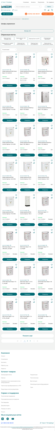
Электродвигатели (6, 374)
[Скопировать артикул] (6, 69)
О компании (26, 2)
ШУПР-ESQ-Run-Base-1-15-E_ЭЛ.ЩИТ (44, 317)
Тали (31, 387)
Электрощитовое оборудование (15, 18)
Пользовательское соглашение (10, 399)
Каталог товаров (8, 371)
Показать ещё (27, 336)
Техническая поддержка (8, 396)
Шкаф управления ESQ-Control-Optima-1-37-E (25, 178)
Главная (2, 18)
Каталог (6, 18)
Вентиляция (33, 381)
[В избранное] (16, 54)
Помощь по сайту (6, 408)
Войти (49, 6)
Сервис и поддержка (10, 393)
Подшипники (33, 374)
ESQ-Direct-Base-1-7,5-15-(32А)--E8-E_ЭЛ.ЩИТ (26, 282)
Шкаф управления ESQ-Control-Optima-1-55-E (43, 178)
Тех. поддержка (50, 2)
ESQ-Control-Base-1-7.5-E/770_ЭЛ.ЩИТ (26, 317)
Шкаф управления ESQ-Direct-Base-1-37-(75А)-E (27, 72)
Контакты (33, 2)
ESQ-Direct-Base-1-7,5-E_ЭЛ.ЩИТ (25, 247)
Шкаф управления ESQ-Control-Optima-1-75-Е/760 (9, 212)
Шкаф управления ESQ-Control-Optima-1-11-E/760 (8, 108)
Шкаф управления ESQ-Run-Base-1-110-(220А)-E (45, 108)
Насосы (3, 378)
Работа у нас (4, 365)
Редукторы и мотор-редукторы (9, 389)
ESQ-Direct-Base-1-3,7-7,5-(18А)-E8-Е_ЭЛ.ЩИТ (8, 247)
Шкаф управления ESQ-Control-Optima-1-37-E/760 (9, 143)
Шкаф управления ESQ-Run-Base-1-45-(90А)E (27, 108)
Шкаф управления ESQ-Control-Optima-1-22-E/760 (9, 178)
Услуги (3, 356)
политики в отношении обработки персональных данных (21, 427)
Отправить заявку (48, 14)
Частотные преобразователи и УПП (11, 385)
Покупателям (41, 2)
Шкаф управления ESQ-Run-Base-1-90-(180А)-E (27, 143)
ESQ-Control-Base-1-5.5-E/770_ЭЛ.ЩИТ (8, 317)
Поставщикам (5, 402)
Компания (5, 353)
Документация (5, 405)
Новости (3, 368)
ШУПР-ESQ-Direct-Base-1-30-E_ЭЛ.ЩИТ (45, 282)
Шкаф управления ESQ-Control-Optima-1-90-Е (25, 212)
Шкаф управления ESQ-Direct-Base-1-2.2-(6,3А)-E (9, 72)
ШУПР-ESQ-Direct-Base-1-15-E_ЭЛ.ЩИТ (9, 282)
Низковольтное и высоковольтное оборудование (10, 381)
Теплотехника (34, 378)
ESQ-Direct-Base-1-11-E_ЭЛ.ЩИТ (43, 212)
